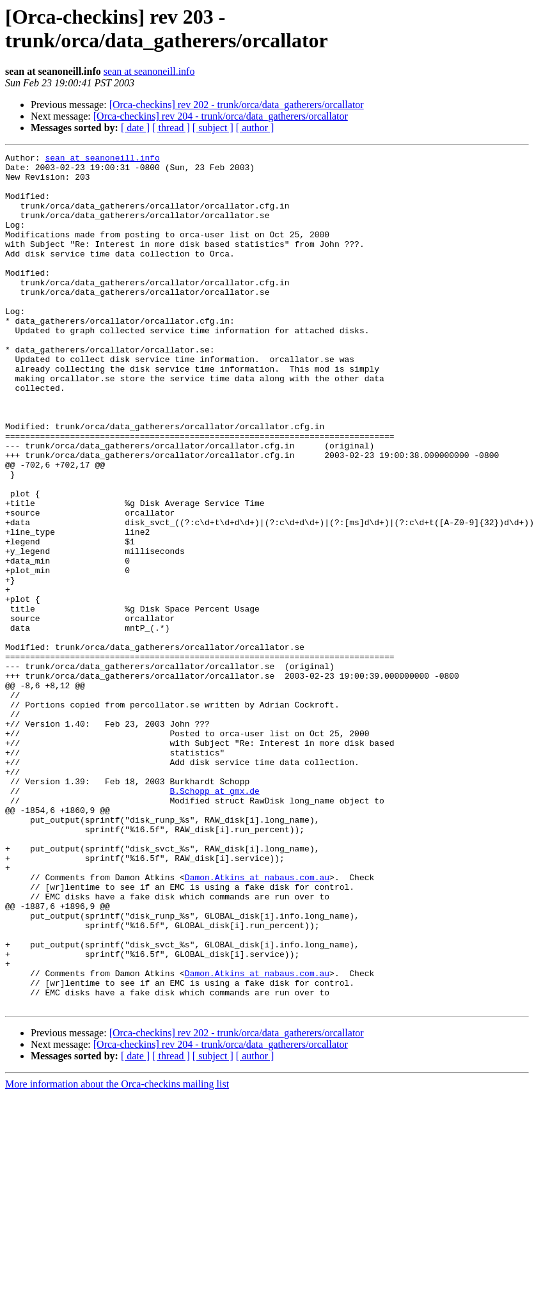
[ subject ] (212, 127)
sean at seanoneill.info (149, 71)
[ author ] (255, 127)
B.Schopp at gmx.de (214, 919)
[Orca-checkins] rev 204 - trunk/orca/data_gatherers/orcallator (220, 116)
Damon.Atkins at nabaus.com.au (257, 1023)
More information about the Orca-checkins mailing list (117, 1254)
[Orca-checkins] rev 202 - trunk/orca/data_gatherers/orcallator (236, 104)
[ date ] (135, 127)
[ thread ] (171, 127)
